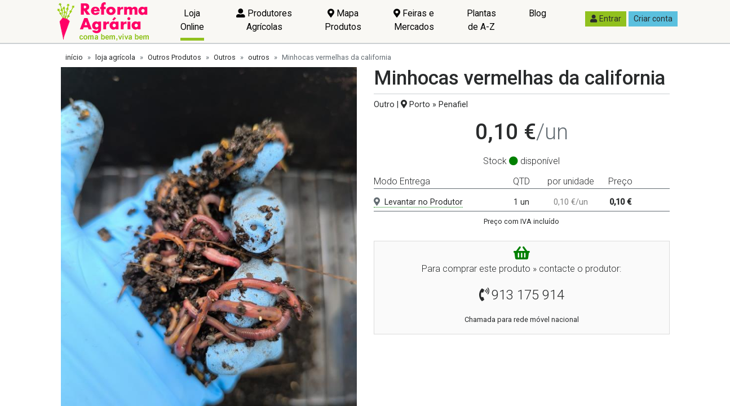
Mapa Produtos (343, 20)
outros (258, 57)
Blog (537, 13)
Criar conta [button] (653, 18)
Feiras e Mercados (413, 20)
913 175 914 (528, 295)
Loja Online (192, 20)
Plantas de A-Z (481, 20)
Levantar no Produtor (418, 202)
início (74, 57)
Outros (225, 57)
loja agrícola (115, 57)
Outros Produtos (174, 57)
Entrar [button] (605, 18)
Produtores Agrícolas (264, 20)
